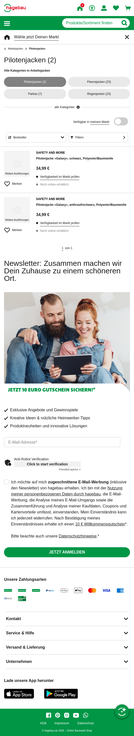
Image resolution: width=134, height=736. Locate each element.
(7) (35, 94)
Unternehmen (19, 661)
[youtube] (76, 715)
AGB (43, 723)
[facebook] (48, 715)
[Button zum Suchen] (124, 23)
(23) (99, 82)
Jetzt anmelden (67, 552)
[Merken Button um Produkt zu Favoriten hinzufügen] (17, 182)
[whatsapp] (85, 715)
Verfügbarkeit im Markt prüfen (59, 176)
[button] (7, 23)
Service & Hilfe (20, 633)
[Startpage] (15, 8)
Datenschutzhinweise (77, 536)
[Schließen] (127, 37)
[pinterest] (57, 715)
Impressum (61, 723)
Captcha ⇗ (70, 469)
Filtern (79, 137)
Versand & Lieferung (25, 647)
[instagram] (66, 715)
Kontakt (13, 619)
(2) (35, 82)
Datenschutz (85, 723)
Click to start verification (47, 464)
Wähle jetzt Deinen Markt (36, 37)
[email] (62, 442)
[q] (90, 23)
